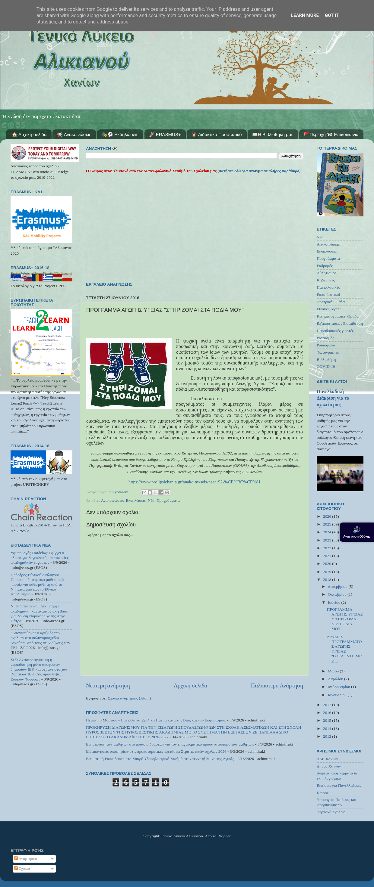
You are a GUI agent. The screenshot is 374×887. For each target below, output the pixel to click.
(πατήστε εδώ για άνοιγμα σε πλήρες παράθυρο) (259, 171)
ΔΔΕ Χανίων (327, 759)
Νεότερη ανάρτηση (108, 685)
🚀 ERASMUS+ (165, 134)
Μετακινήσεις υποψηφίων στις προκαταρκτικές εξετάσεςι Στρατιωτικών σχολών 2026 (156, 751)
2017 (327, 704)
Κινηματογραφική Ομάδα (338, 316)
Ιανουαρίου (337, 695)
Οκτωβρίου (337, 594)
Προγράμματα (168, 500)
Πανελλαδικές (328, 287)
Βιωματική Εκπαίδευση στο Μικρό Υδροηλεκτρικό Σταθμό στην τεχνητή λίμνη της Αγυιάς (160, 758)
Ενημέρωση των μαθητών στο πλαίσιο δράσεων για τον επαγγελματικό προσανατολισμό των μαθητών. (170, 744)
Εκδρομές (325, 265)
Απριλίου (336, 679)
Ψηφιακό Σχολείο (331, 812)
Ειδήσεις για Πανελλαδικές (339, 785)
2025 (327, 524)
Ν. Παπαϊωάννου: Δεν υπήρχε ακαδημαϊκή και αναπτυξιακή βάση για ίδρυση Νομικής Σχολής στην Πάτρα (39, 613)
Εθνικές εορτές (329, 309)
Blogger (223, 836)
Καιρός (322, 792)
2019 (327, 571)
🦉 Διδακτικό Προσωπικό (216, 134)
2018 (327, 579)
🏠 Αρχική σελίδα (29, 134)
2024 (327, 532)
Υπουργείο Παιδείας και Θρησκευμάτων (336, 802)
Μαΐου (334, 671)
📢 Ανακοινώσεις (74, 134)
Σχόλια (22, 868)
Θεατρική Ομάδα (331, 301)
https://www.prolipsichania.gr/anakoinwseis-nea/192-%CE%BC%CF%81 (194, 481)
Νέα (151, 500)
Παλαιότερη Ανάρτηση (277, 685)
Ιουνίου (334, 602)
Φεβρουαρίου (339, 686)
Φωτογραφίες (328, 352)
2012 (327, 736)
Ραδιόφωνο (326, 345)
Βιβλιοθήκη (326, 359)
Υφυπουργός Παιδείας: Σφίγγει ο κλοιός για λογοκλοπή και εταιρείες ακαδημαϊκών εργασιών (39, 557)
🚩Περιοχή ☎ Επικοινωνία (331, 134)
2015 (327, 720)
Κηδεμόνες (326, 280)
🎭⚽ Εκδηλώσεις (120, 134)
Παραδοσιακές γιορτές (335, 330)
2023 (327, 540)
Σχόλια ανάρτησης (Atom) (129, 698)
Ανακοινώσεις (112, 500)
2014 (327, 728)
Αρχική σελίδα (190, 685)
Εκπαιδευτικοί (328, 294)
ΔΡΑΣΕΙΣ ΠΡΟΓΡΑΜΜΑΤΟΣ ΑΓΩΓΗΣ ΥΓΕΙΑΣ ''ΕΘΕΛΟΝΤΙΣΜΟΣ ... (344, 648)
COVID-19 (326, 366)
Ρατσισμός (325, 338)
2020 (327, 563)
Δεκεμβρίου (338, 586)
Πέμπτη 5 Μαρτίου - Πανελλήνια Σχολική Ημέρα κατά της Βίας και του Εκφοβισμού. (156, 720)
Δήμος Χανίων (329, 766)
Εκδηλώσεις (136, 500)
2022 (327, 548)
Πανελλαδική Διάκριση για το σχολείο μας (333, 398)
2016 (327, 712)
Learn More (305, 15)
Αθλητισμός (326, 273)
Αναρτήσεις (26, 858)
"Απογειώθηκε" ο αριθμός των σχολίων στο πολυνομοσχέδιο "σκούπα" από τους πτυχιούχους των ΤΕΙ (40, 640)
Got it (332, 15)
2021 (327, 556)
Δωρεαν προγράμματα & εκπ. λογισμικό (337, 775)
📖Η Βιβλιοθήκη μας (272, 134)
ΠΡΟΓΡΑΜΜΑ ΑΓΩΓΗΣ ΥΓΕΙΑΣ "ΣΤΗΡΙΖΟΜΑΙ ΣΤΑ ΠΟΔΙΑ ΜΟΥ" (345, 619)
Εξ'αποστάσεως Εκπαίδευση (340, 323)
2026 (327, 516)
